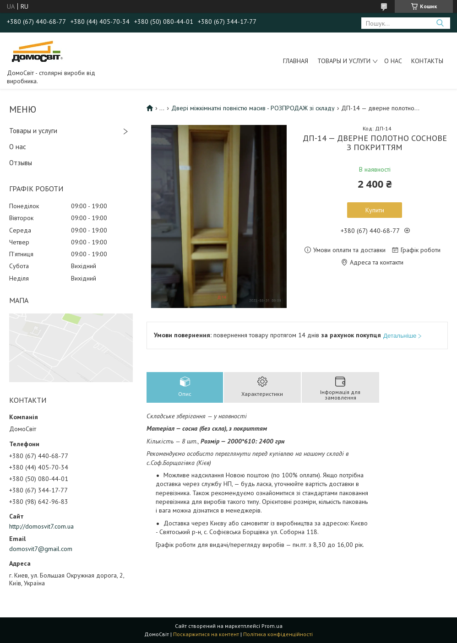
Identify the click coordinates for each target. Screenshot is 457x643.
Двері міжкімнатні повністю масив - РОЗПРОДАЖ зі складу (253, 108)
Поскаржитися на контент (206, 634)
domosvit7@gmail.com (40, 549)
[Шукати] (440, 23)
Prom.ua (272, 625)
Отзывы (20, 162)
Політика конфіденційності (278, 634)
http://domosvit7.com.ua (41, 526)
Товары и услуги (343, 61)
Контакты (427, 61)
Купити (374, 210)
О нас (393, 61)
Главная (295, 61)
